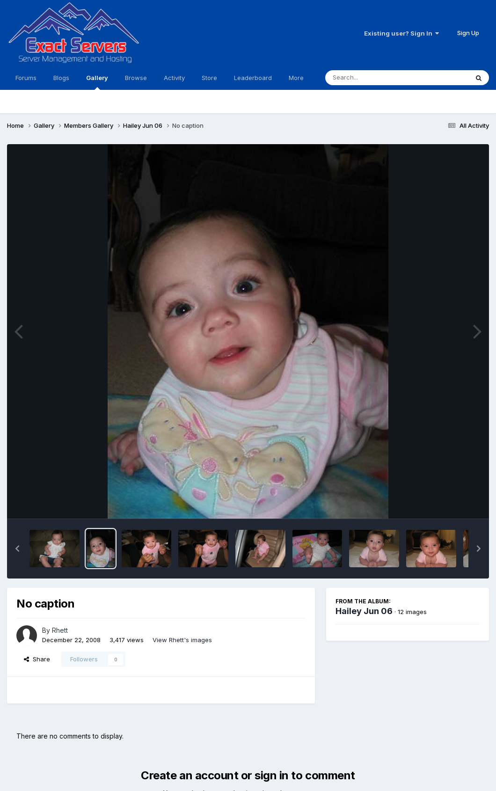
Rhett (60, 630)
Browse (136, 77)
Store (209, 77)
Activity (174, 77)
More (296, 77)
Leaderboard (253, 77)
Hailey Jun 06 (364, 611)
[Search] (371, 77)
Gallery (97, 82)
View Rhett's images (182, 640)
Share (37, 659)
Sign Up (468, 33)
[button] (17, 548)
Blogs (61, 77)
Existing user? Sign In (401, 33)
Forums (25, 77)
